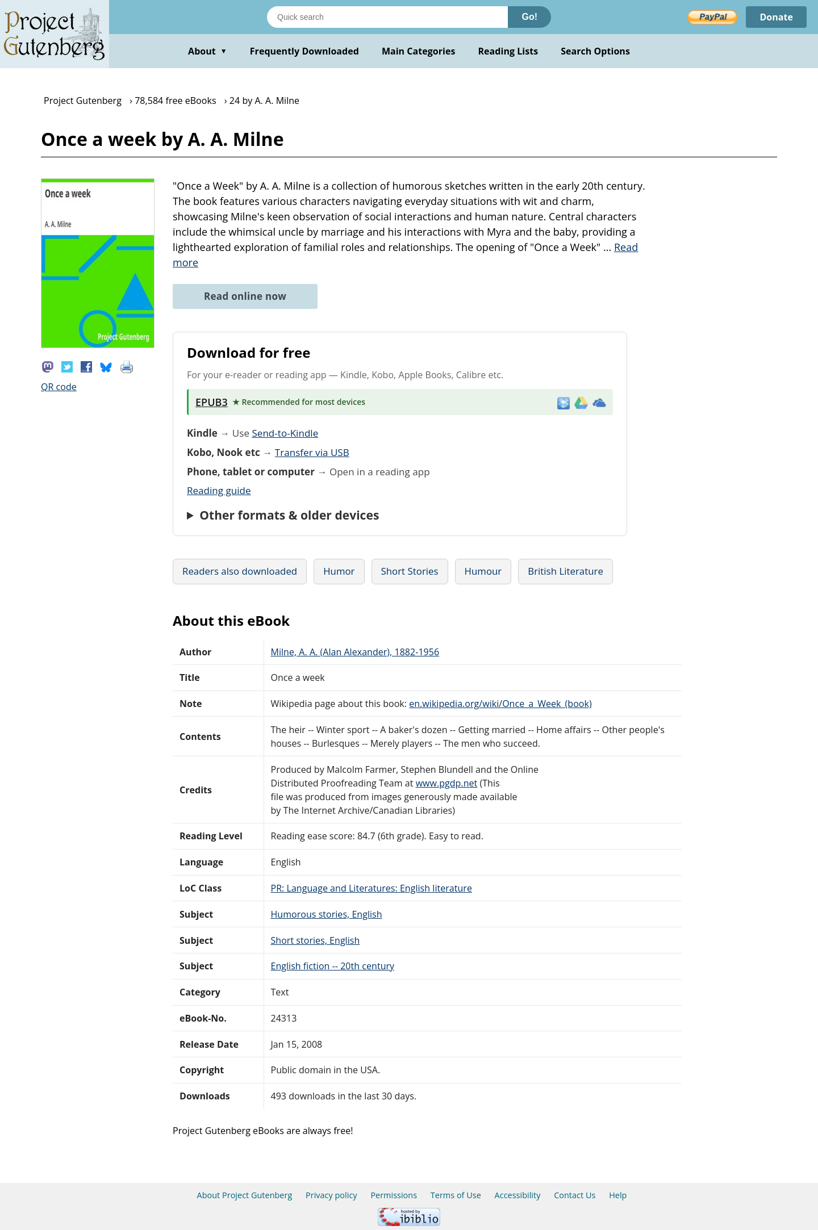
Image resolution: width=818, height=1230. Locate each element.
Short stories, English (315, 940)
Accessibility (518, 1195)
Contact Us (574, 1195)
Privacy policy (331, 1195)
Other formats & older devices (289, 515)
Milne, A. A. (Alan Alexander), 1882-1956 (355, 652)
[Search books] (387, 17)
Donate (776, 17)
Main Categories (419, 51)
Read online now (245, 296)
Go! (529, 17)
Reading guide (219, 490)
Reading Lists (508, 51)
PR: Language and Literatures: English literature (371, 888)
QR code (59, 386)
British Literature (565, 571)
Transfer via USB (312, 452)
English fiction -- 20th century (333, 966)
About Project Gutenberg (245, 1195)
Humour (483, 571)
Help (618, 1195)
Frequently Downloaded (304, 51)
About (207, 51)
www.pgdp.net (447, 783)
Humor (338, 571)
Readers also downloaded (239, 571)
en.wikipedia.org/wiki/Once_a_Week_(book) (500, 703)
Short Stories (410, 571)
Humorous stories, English (326, 914)
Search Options (595, 51)
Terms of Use (456, 1195)
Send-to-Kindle (285, 433)
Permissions (393, 1195)
